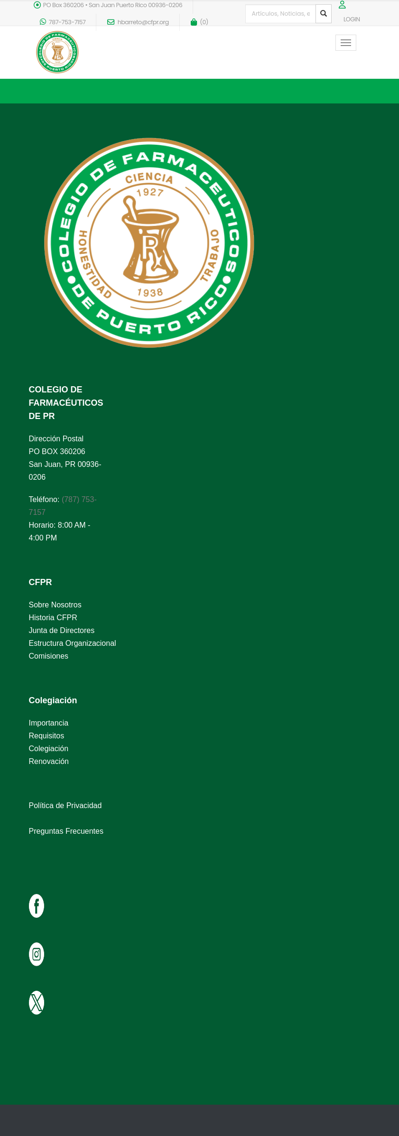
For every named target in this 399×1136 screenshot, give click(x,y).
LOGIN (351, 19)
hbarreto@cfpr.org (137, 22)
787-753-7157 (63, 22)
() (199, 22)
